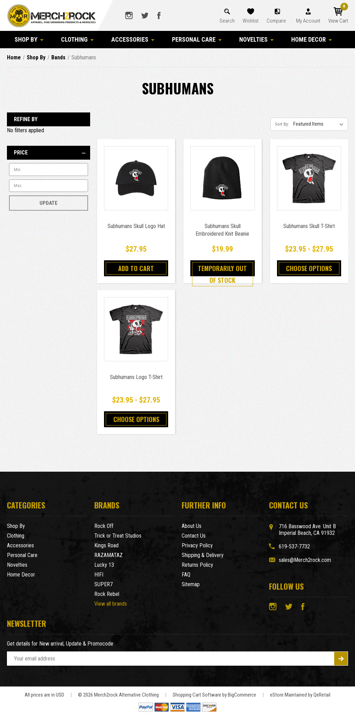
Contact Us (194, 535)
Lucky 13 (104, 565)
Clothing (77, 39)
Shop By (29, 39)
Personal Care (197, 39)
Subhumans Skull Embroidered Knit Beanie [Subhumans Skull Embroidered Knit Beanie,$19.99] (222, 230)
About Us (191, 526)
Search (227, 21)
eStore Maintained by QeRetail (300, 695)
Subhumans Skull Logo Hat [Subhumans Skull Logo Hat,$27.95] (136, 226)
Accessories (133, 39)
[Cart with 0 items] (338, 15)
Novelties (256, 39)
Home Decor (311, 39)
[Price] (48, 153)
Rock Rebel (106, 594)
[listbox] (320, 124)
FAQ (186, 574)
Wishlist (251, 21)
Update (49, 203)
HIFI (98, 574)
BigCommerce (242, 695)
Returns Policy (197, 565)
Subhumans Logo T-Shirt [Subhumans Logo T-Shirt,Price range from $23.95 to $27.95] (136, 377)
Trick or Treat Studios (117, 535)
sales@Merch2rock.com (305, 560)
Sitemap (191, 584)
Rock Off (103, 526)
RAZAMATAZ (108, 555)
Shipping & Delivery (203, 555)
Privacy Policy (197, 545)
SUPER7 (103, 584)
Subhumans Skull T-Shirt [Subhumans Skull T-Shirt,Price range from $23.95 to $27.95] (309, 226)
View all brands (110, 603)
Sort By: (282, 124)
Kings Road (106, 545)
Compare (277, 21)
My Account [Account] (308, 21)
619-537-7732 (294, 546)
